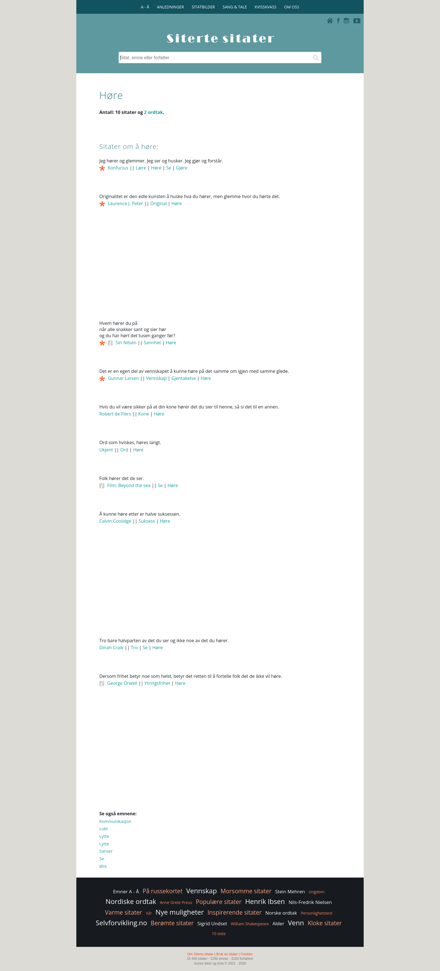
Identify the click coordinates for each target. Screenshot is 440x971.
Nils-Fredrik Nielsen (310, 902)
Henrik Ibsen (265, 901)
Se (168, 168)
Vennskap (156, 378)
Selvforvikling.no (121, 922)
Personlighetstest (317, 913)
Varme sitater (123, 912)
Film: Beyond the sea (128, 485)
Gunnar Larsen (123, 378)
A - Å (145, 7)
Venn (296, 922)
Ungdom (316, 891)
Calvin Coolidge (115, 521)
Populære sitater (219, 902)
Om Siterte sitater (200, 954)
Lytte (104, 836)
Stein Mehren (290, 891)
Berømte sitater (172, 923)
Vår (149, 913)
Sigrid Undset (212, 923)
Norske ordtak (281, 913)
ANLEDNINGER (170, 7)
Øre (103, 866)
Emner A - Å (126, 891)
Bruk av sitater (227, 954)
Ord (124, 450)
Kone (143, 414)
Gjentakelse (183, 378)
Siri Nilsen (126, 342)
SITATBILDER (203, 7)
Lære (141, 168)
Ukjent (106, 450)
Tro (134, 647)
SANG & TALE (235, 7)
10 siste (219, 933)
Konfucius (118, 168)
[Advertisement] (220, 271)
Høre (156, 168)
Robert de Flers (115, 414)
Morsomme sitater (246, 891)
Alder (278, 923)
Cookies (246, 954)
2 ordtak (153, 112)
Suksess (147, 521)
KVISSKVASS (265, 7)
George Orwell (122, 683)
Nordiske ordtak (131, 901)
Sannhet (152, 342)
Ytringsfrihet (157, 683)
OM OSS (291, 7)
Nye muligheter (179, 912)
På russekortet (162, 891)
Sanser (106, 851)
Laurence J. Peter (125, 203)
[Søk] (315, 57)
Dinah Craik (111, 647)
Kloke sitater (325, 923)
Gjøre (181, 168)
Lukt (103, 828)
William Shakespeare (250, 923)
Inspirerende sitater (234, 912)
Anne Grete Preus (176, 902)
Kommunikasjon (115, 821)
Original (158, 203)
